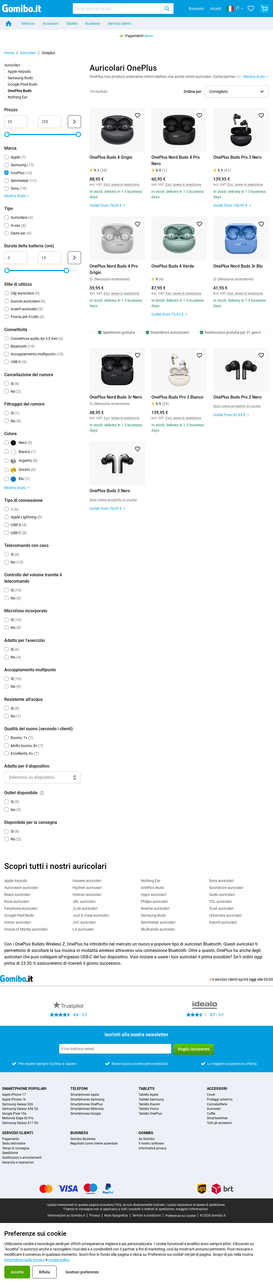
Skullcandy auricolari (158, 929)
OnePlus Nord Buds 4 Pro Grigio (114, 269)
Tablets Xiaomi (149, 1104)
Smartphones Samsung (87, 1099)
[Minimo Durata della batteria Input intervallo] (15, 257)
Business (196, 8)
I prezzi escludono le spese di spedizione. (196, 1205)
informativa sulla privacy (24, 1260)
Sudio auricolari (222, 894)
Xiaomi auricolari (223, 922)
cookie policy (58, 1260)
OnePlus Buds (152, 887)
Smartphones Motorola (87, 1109)
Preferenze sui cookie (180, 1216)
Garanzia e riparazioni (18, 1162)
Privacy (94, 1215)
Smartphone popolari (24, 1088)
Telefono (28, 23)
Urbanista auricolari (225, 915)
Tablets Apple (148, 1095)
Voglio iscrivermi (194, 1049)
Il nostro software (151, 1143)
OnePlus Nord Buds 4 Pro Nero (175, 160)
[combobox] (123, 8)
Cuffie (211, 1113)
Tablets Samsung (151, 1099)
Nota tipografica (116, 1215)
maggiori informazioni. (192, 1209)
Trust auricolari (221, 908)
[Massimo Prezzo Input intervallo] (49, 121)
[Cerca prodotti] (117, 8)
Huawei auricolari (87, 881)
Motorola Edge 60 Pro (18, 1118)
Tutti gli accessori (219, 1123)
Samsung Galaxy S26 (17, 1104)
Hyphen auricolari (87, 887)
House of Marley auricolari (25, 929)
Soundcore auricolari (226, 887)
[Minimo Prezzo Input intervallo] (15, 121)
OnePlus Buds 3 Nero (110, 490)
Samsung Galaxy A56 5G (20, 1109)
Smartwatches (217, 1118)
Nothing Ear (17, 97)
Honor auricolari (17, 922)
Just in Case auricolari (91, 915)
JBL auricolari (84, 901)
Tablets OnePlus (150, 1113)
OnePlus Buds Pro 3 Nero (237, 157)
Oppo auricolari (153, 894)
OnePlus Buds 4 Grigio (111, 157)
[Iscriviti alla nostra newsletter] (115, 1049)
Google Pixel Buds (22, 84)
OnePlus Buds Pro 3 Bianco (177, 397)
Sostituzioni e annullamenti (22, 1157)
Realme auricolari (155, 908)
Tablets (72, 23)
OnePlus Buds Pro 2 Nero (237, 397)
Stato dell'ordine (13, 1143)
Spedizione (10, 1153)
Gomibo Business (82, 1139)
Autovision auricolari (21, 887)
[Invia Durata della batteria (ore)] (74, 257)
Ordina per (193, 91)
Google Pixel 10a (14, 1113)
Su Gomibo (147, 1139)
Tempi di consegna (15, 1148)
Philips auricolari (154, 901)
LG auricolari (83, 929)
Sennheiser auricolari (158, 922)
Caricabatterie (217, 1104)
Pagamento (10, 1139)
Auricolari (28, 53)
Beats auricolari (17, 894)
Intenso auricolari (87, 894)
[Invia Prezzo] (74, 121)
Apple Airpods (19, 71)
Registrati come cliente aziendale (94, 1143)
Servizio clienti (119, 23)
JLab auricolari (85, 908)
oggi (252, 979)
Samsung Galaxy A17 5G (20, 1123)
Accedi (215, 8)
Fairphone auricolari (20, 908)
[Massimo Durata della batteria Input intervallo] (49, 257)
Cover (211, 1095)
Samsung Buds (20, 78)
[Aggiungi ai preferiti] (137, 115)
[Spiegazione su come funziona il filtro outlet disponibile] (42, 793)
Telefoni (79, 1088)
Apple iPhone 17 (14, 1095)
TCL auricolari (220, 901)
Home (9, 53)
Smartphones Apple (84, 1095)
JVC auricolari (84, 922)
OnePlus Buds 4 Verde (172, 266)
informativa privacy (153, 1148)
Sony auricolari (221, 881)
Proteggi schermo (219, 1099)
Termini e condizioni (146, 1215)
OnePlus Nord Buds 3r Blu (238, 266)
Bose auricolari (16, 901)
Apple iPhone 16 (14, 1099)
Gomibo (146, 1133)
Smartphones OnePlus (86, 1104)
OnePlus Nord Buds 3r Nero (116, 397)
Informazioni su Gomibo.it (66, 1215)
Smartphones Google (85, 1113)
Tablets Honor (149, 1109)
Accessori (50, 23)
